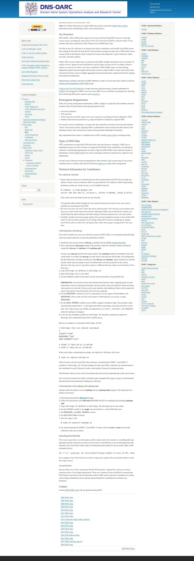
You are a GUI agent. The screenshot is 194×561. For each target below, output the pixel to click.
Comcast (144, 37)
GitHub (37, 65)
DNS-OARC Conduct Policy (31, 80)
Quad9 (143, 247)
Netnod (143, 295)
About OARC (27, 148)
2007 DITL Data (67, 498)
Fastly (143, 149)
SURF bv (144, 191)
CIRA (143, 86)
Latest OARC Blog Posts (29, 72)
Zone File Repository (31, 135)
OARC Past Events (28, 57)
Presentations (29, 171)
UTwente (144, 260)
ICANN (143, 41)
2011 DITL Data (67, 510)
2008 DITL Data (67, 501)
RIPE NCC (144, 71)
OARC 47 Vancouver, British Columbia (34, 53)
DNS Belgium (145, 144)
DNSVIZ (28, 104)
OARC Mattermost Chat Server (35, 109)
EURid (143, 94)
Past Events (27, 145)
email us (96, 94)
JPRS (143, 160)
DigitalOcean (145, 142)
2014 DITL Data (67, 523)
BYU (143, 272)
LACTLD (144, 288)
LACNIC (144, 162)
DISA (143, 281)
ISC (142, 62)
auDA (143, 129)
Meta (143, 99)
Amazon (144, 124)
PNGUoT (144, 243)
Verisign (144, 29)
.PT (142, 182)
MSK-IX (144, 164)
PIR (142, 69)
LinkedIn (31, 65)
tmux (119, 376)
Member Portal (155, 7)
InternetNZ (144, 157)
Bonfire (38, 67)
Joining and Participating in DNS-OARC (74, 83)
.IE (142, 155)
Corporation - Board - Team (33, 150)
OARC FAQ (29, 153)
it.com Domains (146, 225)
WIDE (143, 310)
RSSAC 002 (29, 130)
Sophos (143, 186)
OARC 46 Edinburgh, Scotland (31, 49)
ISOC (143, 97)
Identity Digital (146, 153)
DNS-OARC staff (71, 487)
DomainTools (145, 146)
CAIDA (62, 91)
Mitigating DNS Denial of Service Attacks (160, 11)
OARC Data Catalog (119, 26)
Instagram (32, 67)
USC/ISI (144, 258)
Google (143, 39)
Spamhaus (144, 188)
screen (111, 376)
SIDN (143, 108)
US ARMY (144, 308)
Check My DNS (155, 4)
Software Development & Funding (34, 120)
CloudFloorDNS (146, 207)
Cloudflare (144, 56)
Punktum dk (145, 184)
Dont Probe (28, 114)
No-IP (143, 177)
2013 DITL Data (67, 520)
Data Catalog (27, 125)
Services (26, 99)
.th (142, 251)
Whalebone (145, 197)
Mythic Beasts (146, 292)
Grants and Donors (31, 173)
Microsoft (144, 101)
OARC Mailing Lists (31, 107)
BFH (143, 270)
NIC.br (143, 103)
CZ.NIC (144, 138)
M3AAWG (144, 290)
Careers (27, 158)
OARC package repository (116, 242)
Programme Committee (33, 163)
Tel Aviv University (147, 303)
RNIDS (143, 249)
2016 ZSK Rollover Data (70, 532)
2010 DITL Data (67, 507)
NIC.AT (143, 171)
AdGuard (144, 120)
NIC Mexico (145, 175)
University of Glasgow (148, 306)
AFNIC (143, 81)
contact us (101, 163)
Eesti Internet (145, 286)
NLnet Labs (145, 234)
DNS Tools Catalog (29, 122)
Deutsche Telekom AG (148, 140)
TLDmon (28, 111)
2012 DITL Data (67, 513)
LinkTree (44, 67)
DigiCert (144, 92)
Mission (27, 155)
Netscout (144, 169)
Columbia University (148, 277)
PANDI (143, 238)
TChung (144, 301)
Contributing (29, 137)
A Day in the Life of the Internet (71, 89)
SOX (143, 299)
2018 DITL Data (67, 542)
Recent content (28, 204)
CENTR (144, 275)
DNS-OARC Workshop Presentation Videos (35, 61)
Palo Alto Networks (147, 46)
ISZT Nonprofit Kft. (147, 223)
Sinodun (144, 297)
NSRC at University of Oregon (151, 236)
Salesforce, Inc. (146, 73)
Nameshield (145, 166)
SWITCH (144, 110)
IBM (142, 60)
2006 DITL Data (67, 495)
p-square (144, 245)
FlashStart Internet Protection (150, 214)
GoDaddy (144, 58)
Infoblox (144, 44)
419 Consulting (146, 205)
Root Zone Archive (31, 140)
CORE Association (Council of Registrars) (154, 209)
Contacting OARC (27, 84)
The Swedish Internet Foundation (152, 112)
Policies (27, 176)
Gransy (143, 151)
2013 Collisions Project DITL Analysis (75, 517)
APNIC (143, 83)
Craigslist (144, 135)
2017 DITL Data (67, 535)
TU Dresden (145, 254)
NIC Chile (144, 173)
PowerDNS (145, 180)
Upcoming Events (29, 143)
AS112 (27, 117)
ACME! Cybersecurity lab (149, 268)
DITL (26, 132)
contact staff (110, 135)
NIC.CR (144, 232)
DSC (26, 127)
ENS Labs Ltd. (146, 212)
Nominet (144, 65)
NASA (143, 229)
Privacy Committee (32, 165)
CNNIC (143, 133)
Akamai (143, 54)
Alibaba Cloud (146, 122)
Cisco (143, 88)
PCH (143, 240)
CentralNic (144, 131)
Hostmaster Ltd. (146, 216)
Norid (143, 106)
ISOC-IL (144, 220)
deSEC (143, 279)
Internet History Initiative (149, 218)
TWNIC (144, 195)
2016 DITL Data (67, 529)
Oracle (143, 67)
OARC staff (79, 153)
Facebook (25, 67)
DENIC (143, 90)
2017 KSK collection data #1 (71, 539)
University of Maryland (148, 256)
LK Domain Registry (148, 227)
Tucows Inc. (145, 193)
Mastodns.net (45, 65)
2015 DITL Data (67, 526)
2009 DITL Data (67, 504)
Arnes (143, 127)
